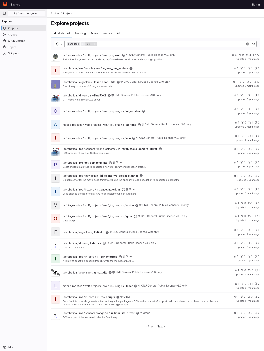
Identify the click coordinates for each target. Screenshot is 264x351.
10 (257, 81)
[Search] (171, 44)
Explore (16, 4)
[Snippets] (23, 53)
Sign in (256, 4)
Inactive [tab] (108, 33)
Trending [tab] (80, 33)
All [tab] (119, 33)
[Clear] (248, 44)
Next (161, 326)
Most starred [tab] (62, 33)
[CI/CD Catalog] (23, 41)
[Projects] (23, 28)
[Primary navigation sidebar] (4, 13)
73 (256, 54)
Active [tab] (94, 33)
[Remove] (95, 44)
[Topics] (23, 47)
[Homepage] (5, 4)
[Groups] (23, 34)
